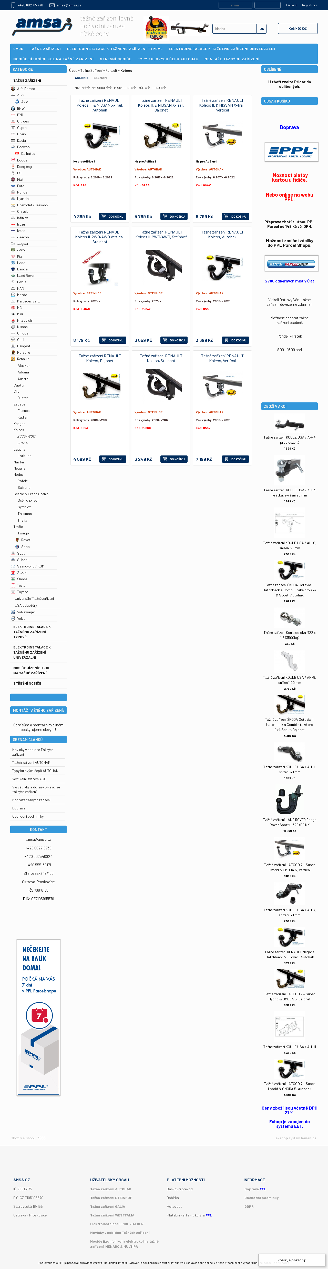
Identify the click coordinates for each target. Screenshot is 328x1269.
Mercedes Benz (25, 301)
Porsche (20, 352)
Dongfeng (21, 166)
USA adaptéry (26, 605)
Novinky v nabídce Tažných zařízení (120, 1232)
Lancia (19, 269)
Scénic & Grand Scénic (31, 494)
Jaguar (19, 243)
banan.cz (308, 1138)
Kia (16, 256)
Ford (17, 186)
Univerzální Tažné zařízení (34, 598)
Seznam (100, 78)
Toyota (19, 592)
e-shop (281, 1138)
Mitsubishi (22, 320)
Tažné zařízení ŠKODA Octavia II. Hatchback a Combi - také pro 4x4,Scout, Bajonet (289, 724)
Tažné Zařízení (27, 80)
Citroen (20, 121)
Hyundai (20, 198)
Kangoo (20, 423)
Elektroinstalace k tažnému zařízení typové (32, 631)
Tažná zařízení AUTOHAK (31, 762)
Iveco (18, 230)
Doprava (19, 808)
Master (19, 462)
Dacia (18, 140)
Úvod (73, 70)
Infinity (19, 218)
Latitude (24, 455)
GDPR (249, 1206)
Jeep (18, 250)
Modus (19, 474)
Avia (21, 101)
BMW (18, 108)
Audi (17, 95)
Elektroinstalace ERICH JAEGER (117, 1224)
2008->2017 (26, 436)
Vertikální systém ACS (29, 779)
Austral (23, 379)
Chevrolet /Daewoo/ (30, 205)
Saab (22, 546)
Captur (19, 385)
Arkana (23, 372)
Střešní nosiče (27, 683)
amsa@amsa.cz (69, 5)
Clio (16, 391)
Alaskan (24, 365)
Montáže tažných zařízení (31, 800)
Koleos (19, 430)
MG (16, 307)
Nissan (19, 326)
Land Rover (23, 275)
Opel (17, 339)
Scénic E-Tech (28, 500)
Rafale (23, 481)
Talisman (25, 513)
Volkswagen (23, 612)
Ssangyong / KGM (27, 566)
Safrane (24, 487)
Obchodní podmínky (261, 1197)
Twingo (23, 533)
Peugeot (20, 346)
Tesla (18, 585)
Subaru (19, 559)
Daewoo (20, 147)
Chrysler (20, 211)
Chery (18, 134)
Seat (18, 553)
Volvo (18, 618)
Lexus (18, 282)
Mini (17, 314)
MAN (17, 288)
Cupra (19, 127)
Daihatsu (25, 153)
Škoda (19, 579)
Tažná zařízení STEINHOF (111, 1197)
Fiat (17, 179)
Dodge (19, 160)
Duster (23, 397)
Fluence (23, 410)
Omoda (19, 333)
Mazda (19, 294)
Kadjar (23, 417)
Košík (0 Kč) (298, 28)
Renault (20, 359)
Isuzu (18, 224)
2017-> (22, 443)
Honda (19, 192)
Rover (22, 539)
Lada (18, 262)
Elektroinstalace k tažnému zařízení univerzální (32, 652)
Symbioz (24, 507)
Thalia (22, 520)
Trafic (18, 526)
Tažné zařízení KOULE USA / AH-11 (289, 1046)
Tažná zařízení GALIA (107, 1206)
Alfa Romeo (23, 88)
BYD (17, 115)
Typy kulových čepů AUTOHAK (35, 770)
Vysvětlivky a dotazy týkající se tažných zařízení (36, 789)
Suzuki (19, 572)
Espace (19, 404)
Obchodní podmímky (28, 816)
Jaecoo (20, 237)
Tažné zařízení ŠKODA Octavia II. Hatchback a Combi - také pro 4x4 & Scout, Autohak (289, 590)
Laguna (19, 449)
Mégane (19, 468)
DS (16, 173)
